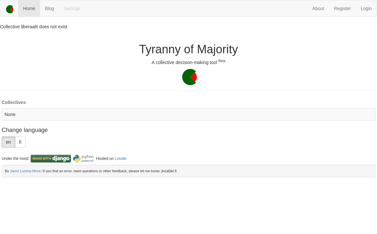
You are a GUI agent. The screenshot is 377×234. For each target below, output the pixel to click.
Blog (49, 8)
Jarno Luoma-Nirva (25, 171)
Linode (121, 158)
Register (342, 8)
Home (29, 8)
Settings (72, 8)
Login (366, 8)
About (318, 8)
